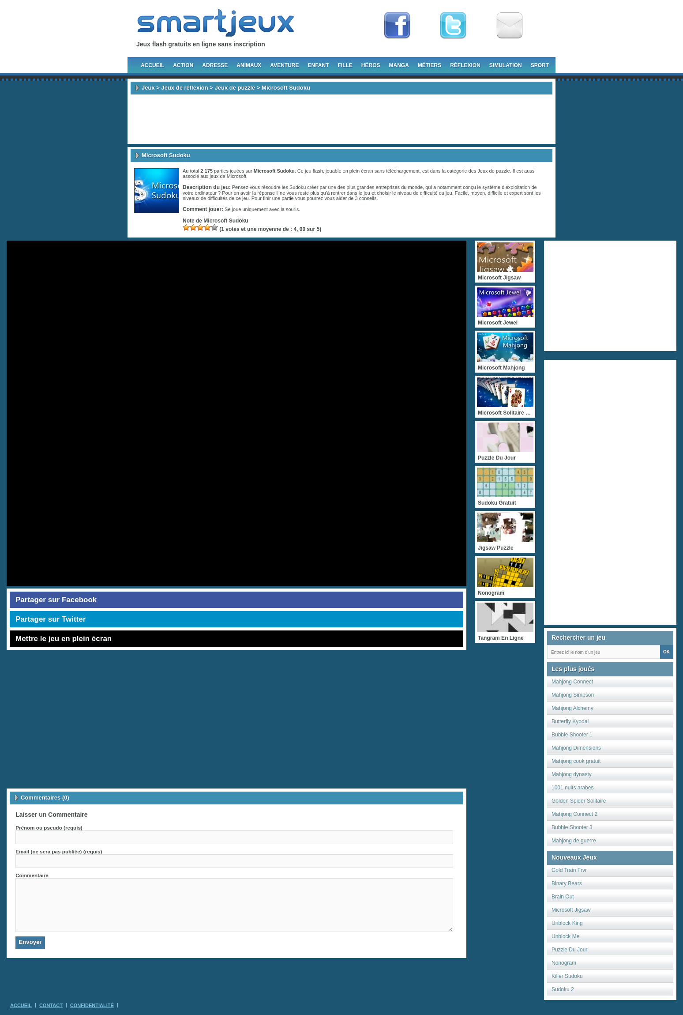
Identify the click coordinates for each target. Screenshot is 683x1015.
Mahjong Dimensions (576, 748)
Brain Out (563, 897)
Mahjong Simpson (573, 695)
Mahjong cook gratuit (576, 761)
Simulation (505, 65)
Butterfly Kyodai (570, 721)
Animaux (248, 65)
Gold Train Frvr (569, 870)
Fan (397, 25)
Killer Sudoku (567, 976)
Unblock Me (565, 936)
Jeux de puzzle (235, 87)
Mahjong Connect (572, 682)
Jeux (148, 87)
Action (183, 65)
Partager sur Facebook (56, 600)
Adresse (215, 65)
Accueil (152, 65)
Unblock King (567, 923)
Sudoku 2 (563, 989)
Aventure (284, 65)
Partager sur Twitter (50, 619)
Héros (370, 65)
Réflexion (465, 65)
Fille (345, 65)
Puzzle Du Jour (569, 950)
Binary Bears (567, 883)
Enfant (318, 65)
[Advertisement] (341, 119)
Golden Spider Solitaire (579, 801)
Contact (51, 1005)
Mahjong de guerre (574, 841)
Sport (540, 65)
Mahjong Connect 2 (574, 814)
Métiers (429, 65)
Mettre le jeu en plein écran (63, 638)
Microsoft (237, 176)
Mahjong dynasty (572, 774)
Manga (399, 65)
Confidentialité (92, 1005)
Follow (453, 25)
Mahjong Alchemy (572, 708)
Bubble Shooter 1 (572, 735)
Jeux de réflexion (184, 87)
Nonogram (564, 963)
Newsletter (509, 25)
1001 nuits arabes (572, 788)
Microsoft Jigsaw (571, 910)
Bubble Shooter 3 (572, 827)
